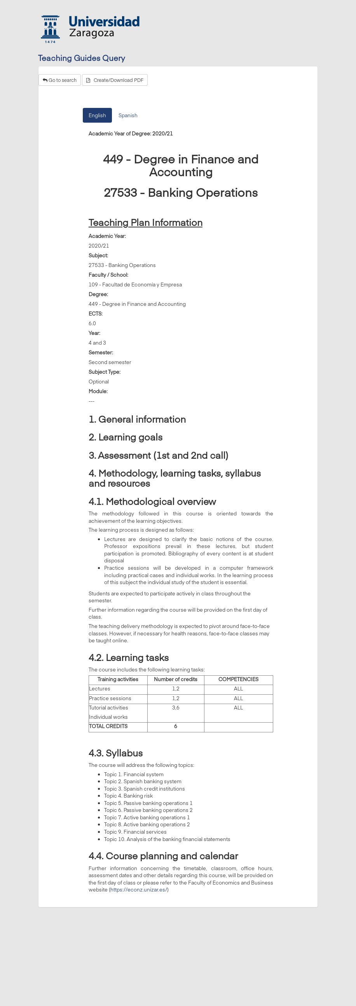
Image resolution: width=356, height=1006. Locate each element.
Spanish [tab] (128, 115)
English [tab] (97, 115)
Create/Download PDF (114, 80)
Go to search (60, 80)
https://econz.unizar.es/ (138, 889)
